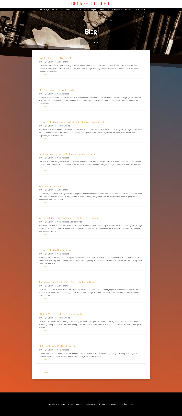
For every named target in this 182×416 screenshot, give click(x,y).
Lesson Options (72, 10)
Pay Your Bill (139, 10)
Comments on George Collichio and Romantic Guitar (67, 153)
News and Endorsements (109, 10)
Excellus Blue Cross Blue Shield (55, 57)
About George (43, 10)
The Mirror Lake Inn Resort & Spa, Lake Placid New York (69, 281)
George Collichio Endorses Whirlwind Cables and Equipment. (72, 121)
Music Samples (90, 10)
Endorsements (63, 62)
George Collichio (48, 62)
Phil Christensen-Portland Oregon (57, 345)
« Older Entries (42, 372)
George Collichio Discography (55, 249)
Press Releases (63, 94)
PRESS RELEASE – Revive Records (56, 89)
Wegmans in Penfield (50, 185)
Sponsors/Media (63, 126)
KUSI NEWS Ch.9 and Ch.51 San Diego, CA (61, 313)
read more (43, 74)
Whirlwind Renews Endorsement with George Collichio (68, 217)
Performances (57, 10)
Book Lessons (91, 42)
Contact (128, 10)
